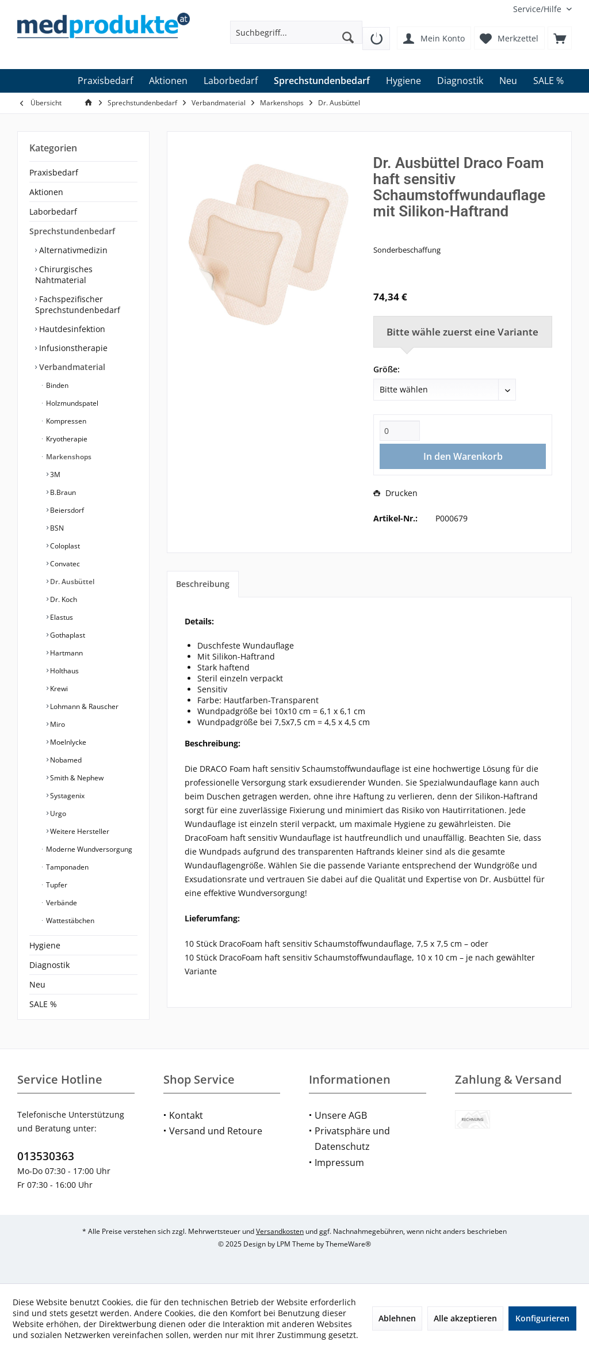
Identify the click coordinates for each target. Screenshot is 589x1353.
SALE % (43, 1003)
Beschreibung (203, 583)
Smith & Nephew (76, 778)
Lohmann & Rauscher (83, 706)
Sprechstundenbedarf (72, 231)
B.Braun (62, 492)
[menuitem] (538, 9)
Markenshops (67, 457)
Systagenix (66, 796)
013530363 (45, 1156)
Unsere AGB (341, 1115)
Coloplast (64, 546)
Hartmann (65, 653)
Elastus (60, 617)
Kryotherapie (65, 439)
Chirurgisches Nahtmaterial (64, 274)
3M (54, 474)
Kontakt (186, 1115)
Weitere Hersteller (78, 831)
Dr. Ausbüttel (71, 581)
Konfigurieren (542, 1318)
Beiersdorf (66, 510)
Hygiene (44, 945)
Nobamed (65, 760)
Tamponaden (66, 867)
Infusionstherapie (72, 347)
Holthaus (63, 671)
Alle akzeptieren (465, 1318)
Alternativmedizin (72, 250)
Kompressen (65, 421)
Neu (37, 984)
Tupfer (55, 885)
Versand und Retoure (215, 1131)
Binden (56, 385)
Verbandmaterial (71, 366)
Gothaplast (66, 635)
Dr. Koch (62, 599)
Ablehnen (397, 1318)
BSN (56, 528)
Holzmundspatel (71, 403)
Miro (56, 724)
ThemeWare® (348, 1244)
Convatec (64, 564)
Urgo (57, 813)
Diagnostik (49, 964)
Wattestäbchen (69, 920)
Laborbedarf (53, 211)
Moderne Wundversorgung (88, 849)
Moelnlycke (67, 742)
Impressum (339, 1162)
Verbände (60, 903)
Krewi (58, 688)
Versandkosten (280, 1231)
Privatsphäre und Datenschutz (352, 1139)
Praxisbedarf (53, 172)
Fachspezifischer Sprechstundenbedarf (77, 304)
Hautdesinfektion (71, 328)
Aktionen (46, 191)
